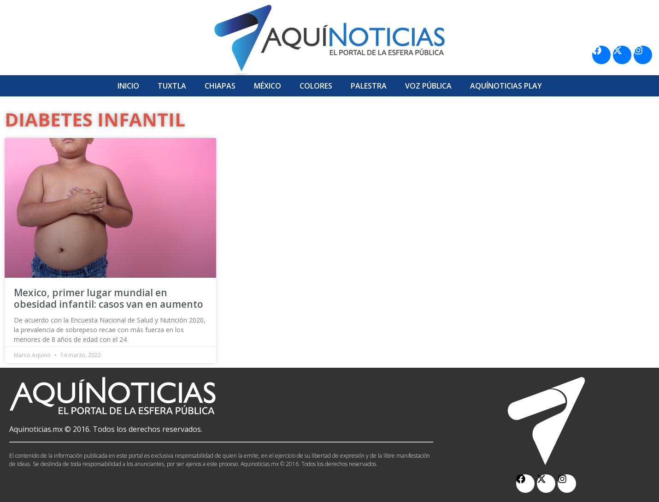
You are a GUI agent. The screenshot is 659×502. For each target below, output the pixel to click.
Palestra (369, 86)
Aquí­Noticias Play (506, 86)
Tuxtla (172, 86)
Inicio (128, 86)
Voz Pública (428, 86)
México (267, 86)
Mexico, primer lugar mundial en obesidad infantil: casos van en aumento (108, 298)
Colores (316, 86)
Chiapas (220, 86)
